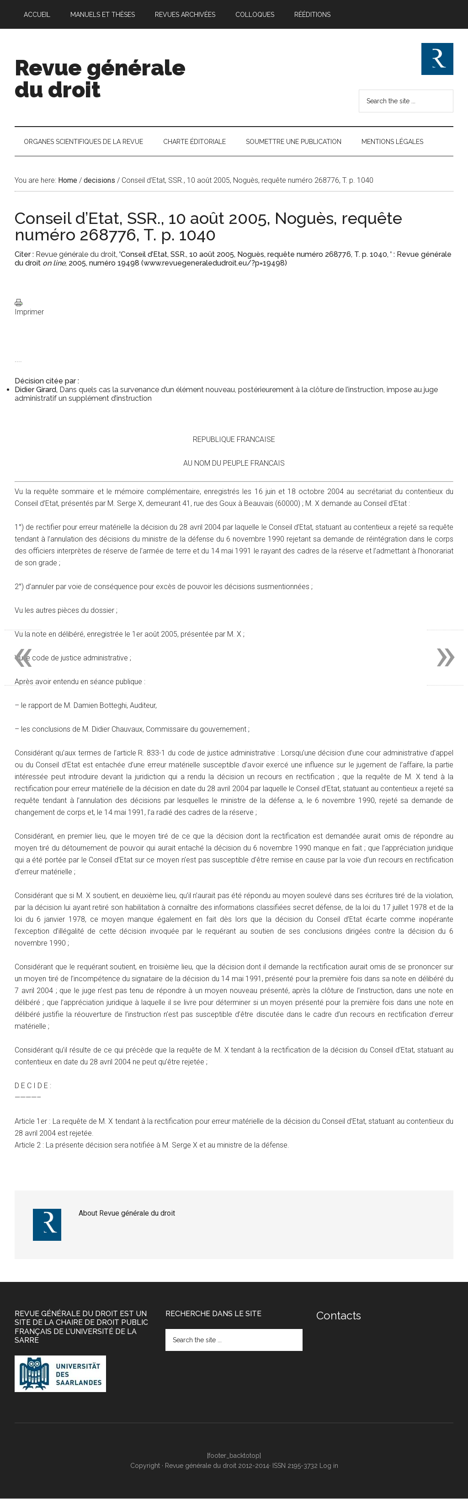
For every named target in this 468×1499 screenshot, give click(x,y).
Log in (328, 1466)
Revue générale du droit (100, 78)
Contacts (338, 1316)
